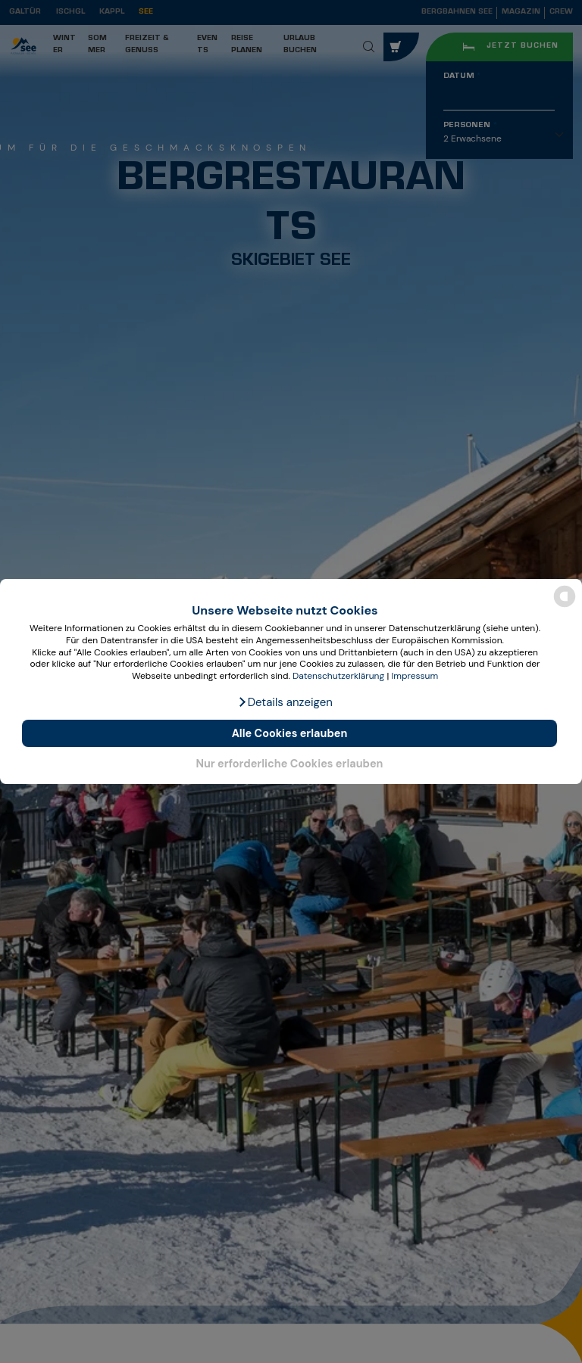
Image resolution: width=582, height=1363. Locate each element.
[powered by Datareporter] (564, 606)
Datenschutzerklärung (338, 676)
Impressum (414, 676)
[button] (285, 702)
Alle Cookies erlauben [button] (290, 733)
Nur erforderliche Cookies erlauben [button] (289, 763)
